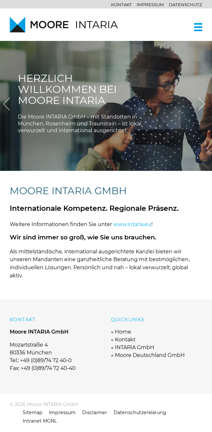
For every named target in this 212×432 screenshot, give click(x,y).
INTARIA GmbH (134, 347)
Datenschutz (185, 4)
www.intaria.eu (132, 224)
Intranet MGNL (40, 421)
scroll (106, 160)
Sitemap (33, 412)
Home (123, 332)
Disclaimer (94, 412)
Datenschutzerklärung (140, 412)
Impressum (150, 4)
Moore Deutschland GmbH (150, 355)
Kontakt (121, 4)
